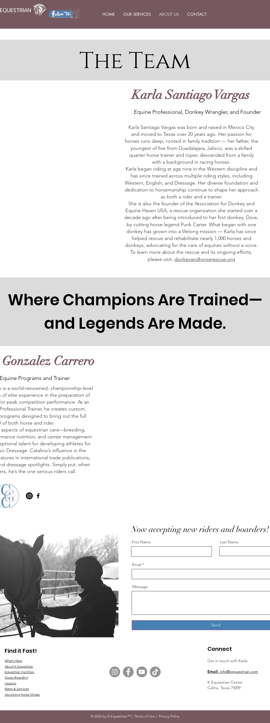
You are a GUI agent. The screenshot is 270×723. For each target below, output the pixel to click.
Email (212, 671)
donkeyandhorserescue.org (204, 259)
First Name (141, 542)
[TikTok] (155, 672)
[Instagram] (29, 495)
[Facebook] (38, 495)
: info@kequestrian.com (238, 671)
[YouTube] (141, 672)
